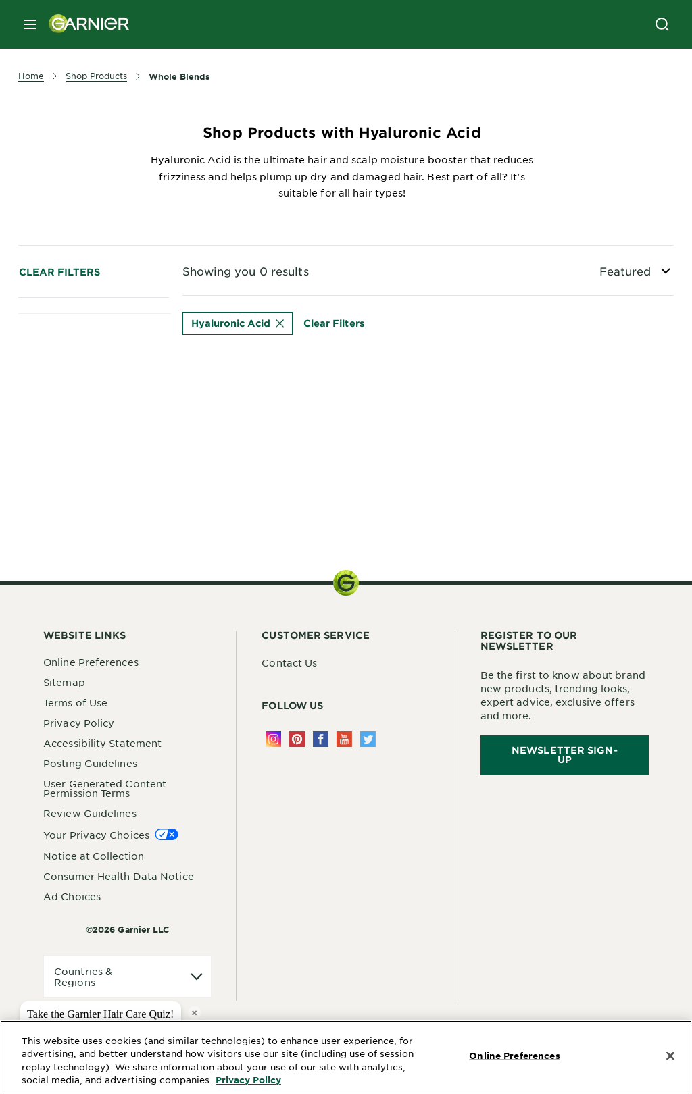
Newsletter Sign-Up (565, 754)
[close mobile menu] (30, 24)
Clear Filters (59, 272)
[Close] (670, 1056)
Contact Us (289, 662)
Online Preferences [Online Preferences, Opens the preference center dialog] (514, 1055)
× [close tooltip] (194, 1012)
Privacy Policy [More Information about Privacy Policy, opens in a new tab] (248, 1079)
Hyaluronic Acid (237, 323)
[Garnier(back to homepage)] (84, 24)
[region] (346, 1057)
